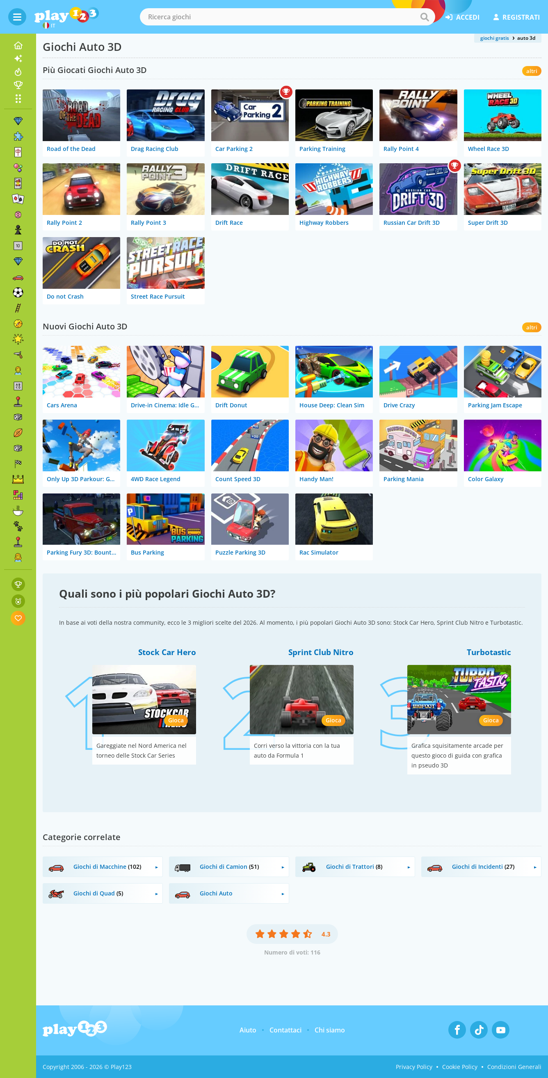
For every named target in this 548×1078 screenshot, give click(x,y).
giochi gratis (494, 37)
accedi (462, 17)
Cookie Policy (459, 1067)
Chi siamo (330, 1030)
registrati (516, 17)
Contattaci (285, 1030)
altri (531, 71)
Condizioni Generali (514, 1067)
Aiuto (248, 1030)
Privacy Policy (414, 1067)
